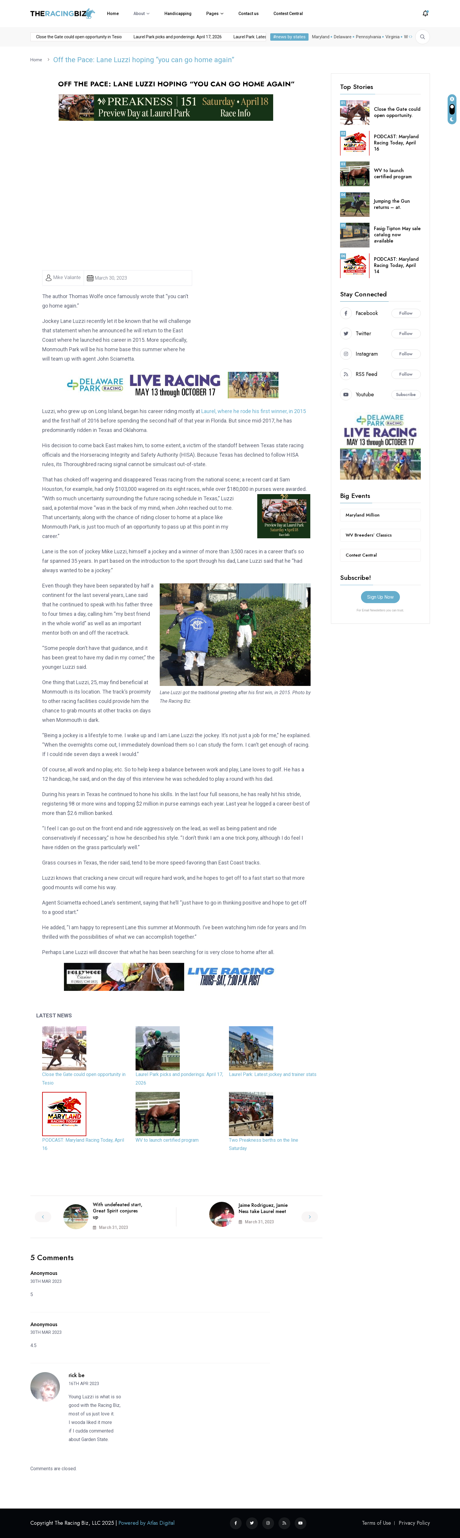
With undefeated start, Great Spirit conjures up (117, 1210)
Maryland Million (363, 514)
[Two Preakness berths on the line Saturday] (251, 1114)
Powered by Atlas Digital (146, 1523)
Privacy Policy (414, 1523)
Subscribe (406, 394)
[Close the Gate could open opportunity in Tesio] (64, 1048)
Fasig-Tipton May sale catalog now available (397, 234)
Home (113, 13)
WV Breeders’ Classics (369, 535)
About (139, 13)
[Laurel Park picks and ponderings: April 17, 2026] (158, 1048)
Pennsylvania (368, 36)
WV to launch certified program (167, 1140)
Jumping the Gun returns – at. (392, 203)
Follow (406, 313)
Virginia (392, 36)
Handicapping (178, 13)
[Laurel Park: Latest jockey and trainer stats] (251, 1048)
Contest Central (288, 13)
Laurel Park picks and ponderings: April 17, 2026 (116, 36)
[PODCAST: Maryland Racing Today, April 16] (64, 1114)
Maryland (320, 36)
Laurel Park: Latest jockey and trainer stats (211, 36)
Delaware (343, 36)
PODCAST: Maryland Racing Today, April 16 (396, 142)
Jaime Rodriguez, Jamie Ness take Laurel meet (263, 1208)
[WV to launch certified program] (158, 1114)
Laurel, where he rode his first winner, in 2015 (253, 411)
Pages (212, 13)
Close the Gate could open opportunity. (397, 111)
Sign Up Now (380, 597)
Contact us (248, 13)
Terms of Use (376, 1523)
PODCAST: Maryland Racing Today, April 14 (396, 265)
